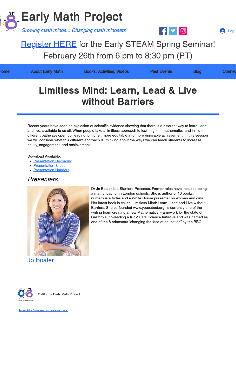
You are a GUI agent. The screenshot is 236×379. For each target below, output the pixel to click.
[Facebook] (163, 31)
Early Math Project (71, 16)
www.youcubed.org (148, 207)
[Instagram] (183, 31)
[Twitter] (173, 31)
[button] (106, 72)
